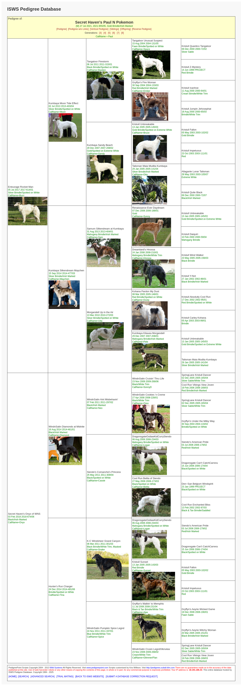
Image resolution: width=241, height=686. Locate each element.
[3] (100, 33)
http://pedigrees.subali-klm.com (160, 667)
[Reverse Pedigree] (141, 29)
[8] (122, 33)
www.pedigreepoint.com (97, 667)
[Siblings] (114, 29)
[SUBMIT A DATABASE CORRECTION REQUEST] (132, 676)
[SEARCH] (23, 676)
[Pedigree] (61, 29)
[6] (113, 33)
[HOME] (13, 676)
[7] (118, 33)
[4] (105, 33)
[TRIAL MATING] (64, 676)
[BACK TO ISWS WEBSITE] (89, 676)
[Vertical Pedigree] (99, 29)
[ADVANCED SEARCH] (43, 676)
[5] (109, 33)
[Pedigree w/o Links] (78, 29)
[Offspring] (125, 29)
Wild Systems (56, 667)
